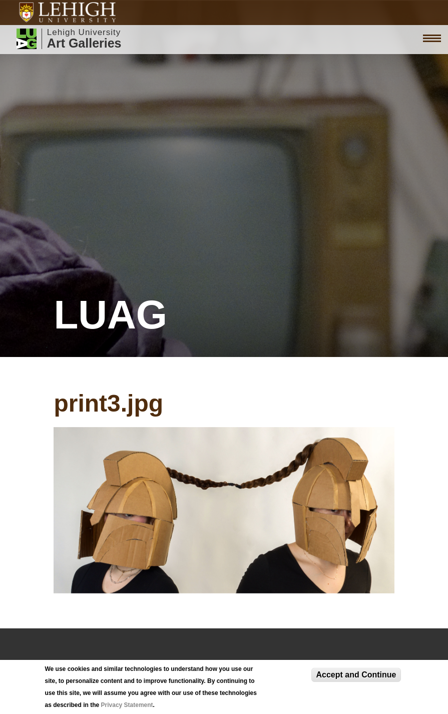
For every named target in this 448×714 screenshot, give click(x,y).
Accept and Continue (356, 674)
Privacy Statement (127, 704)
